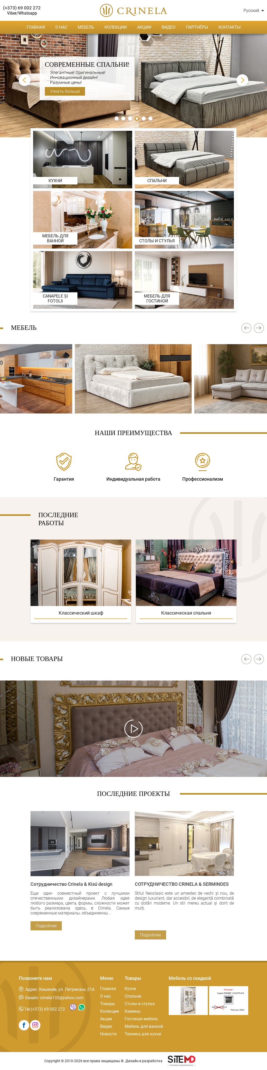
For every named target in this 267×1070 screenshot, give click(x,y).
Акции (144, 27)
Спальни (133, 996)
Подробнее (46, 925)
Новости (108, 1033)
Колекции (116, 27)
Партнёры (197, 27)
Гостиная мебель (141, 1018)
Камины (133, 1011)
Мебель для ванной (144, 1026)
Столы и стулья (140, 1003)
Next (242, 80)
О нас (61, 27)
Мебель (86, 27)
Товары (107, 1003)
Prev (25, 80)
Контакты (230, 27)
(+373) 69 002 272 (48, 1009)
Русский (254, 10)
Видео (168, 27)
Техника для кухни (143, 1033)
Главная (36, 27)
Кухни (130, 988)
